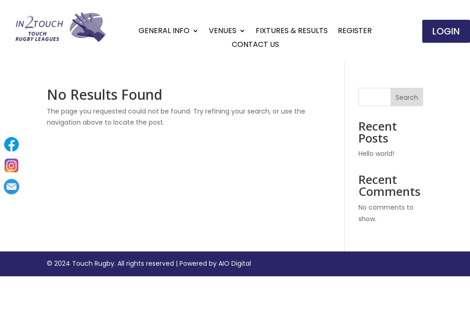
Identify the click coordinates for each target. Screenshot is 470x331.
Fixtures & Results (292, 32)
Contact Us (255, 45)
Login (446, 31)
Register (355, 32)
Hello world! (376, 153)
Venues (222, 32)
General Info (164, 32)
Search (407, 97)
